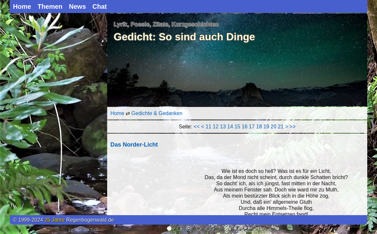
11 (208, 126)
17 (252, 126)
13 (223, 126)
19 (266, 126)
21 (281, 126)
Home (22, 6)
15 (237, 126)
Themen (50, 6)
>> (293, 126)
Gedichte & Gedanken (157, 113)
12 (216, 126)
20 (273, 126)
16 (244, 126)
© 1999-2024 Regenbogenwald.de (63, 220)
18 (259, 126)
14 (230, 126)
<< (197, 126)
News (77, 6)
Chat (100, 6)
